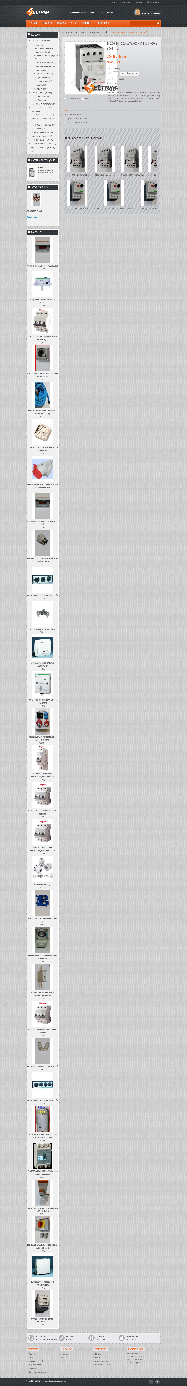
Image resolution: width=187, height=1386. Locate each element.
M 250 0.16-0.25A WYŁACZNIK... (79, 175)
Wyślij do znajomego (73, 99)
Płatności (32, 1368)
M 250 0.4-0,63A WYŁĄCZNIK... (132, 175)
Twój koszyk (138, 2)
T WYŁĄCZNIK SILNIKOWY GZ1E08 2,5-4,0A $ (83, 208)
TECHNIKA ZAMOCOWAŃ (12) (42, 140)
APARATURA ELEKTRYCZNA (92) (43, 104)
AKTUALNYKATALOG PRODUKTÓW (46, 1338)
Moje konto (126, 2)
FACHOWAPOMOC (71, 1338)
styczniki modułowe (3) (44, 74)
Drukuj (86, 99)
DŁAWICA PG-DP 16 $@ (42, 885)
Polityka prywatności (36, 1361)
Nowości (65, 1354)
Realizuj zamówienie (153, 2)
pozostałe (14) (41, 85)
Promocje (65, 1357)
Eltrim (41, 1381)
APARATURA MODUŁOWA (84, 32)
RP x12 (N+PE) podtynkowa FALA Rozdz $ (42, 266)
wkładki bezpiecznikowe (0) (46, 52)
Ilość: (109, 73)
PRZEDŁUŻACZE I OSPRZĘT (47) (43, 125)
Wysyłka (32, 1354)
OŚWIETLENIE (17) (38, 129)
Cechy (67, 111)
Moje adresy (99, 1354)
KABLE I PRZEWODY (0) (40, 97)
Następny (157, 150)
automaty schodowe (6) (44, 81)
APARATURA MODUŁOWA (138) (42, 41)
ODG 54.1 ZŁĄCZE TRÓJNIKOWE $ (42, 629)
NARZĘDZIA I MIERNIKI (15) (41, 136)
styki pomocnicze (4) (43, 70)
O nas (31, 1357)
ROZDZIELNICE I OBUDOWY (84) (43, 108)
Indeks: (110, 79)
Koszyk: (137, 11)
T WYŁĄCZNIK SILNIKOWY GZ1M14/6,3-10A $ (120, 208)
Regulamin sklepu (35, 1365)
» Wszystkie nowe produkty (45, 223)
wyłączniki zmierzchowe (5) (46, 63)
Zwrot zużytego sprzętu (37, 1372)
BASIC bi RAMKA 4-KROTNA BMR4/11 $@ (42, 1100)
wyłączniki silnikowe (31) (45, 66)
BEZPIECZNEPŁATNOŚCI (132, 1338)
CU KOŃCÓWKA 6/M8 (34, 211)
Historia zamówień (102, 1361)
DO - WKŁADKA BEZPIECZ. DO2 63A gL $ (42, 1066)
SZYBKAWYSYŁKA (100, 1338)
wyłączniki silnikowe (103, 32)
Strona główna (67, 32)
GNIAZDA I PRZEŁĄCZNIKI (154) (43, 93)
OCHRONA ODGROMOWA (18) (42, 132)
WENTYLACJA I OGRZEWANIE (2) (43, 144)
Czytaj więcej (32, 217)
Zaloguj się (114, 2)
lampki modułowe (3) (43, 77)
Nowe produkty (40, 187)
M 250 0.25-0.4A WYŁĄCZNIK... (106, 175)
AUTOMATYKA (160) (38, 89)
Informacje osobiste (102, 1365)
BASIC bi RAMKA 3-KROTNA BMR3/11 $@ (42, 595)
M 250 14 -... (42, 167)
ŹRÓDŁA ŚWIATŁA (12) (39, 100)
